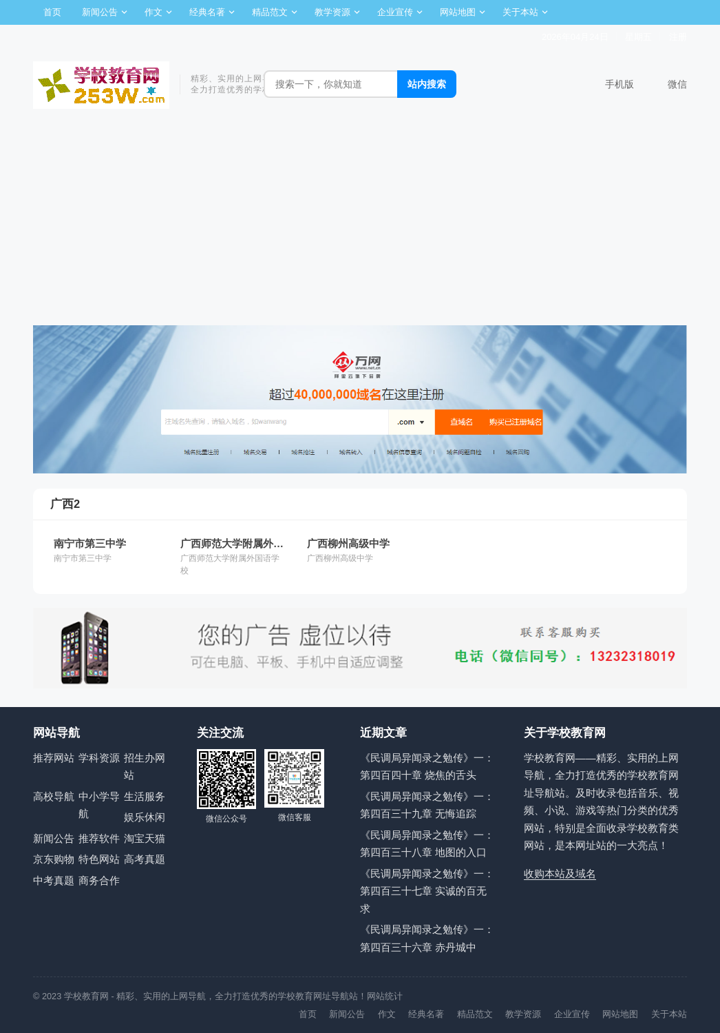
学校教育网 (86, 996)
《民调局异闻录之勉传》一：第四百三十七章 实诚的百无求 (427, 891)
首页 (52, 12)
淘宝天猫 (144, 838)
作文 (153, 12)
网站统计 (385, 996)
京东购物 (53, 859)
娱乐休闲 (144, 817)
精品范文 (270, 12)
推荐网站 (53, 758)
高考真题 (144, 859)
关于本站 (520, 12)
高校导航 (53, 796)
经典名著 (207, 12)
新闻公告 (100, 12)
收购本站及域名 (560, 873)
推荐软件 (99, 838)
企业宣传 (395, 12)
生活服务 (144, 796)
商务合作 (99, 880)
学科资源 (99, 758)
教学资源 (332, 12)
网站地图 (458, 12)
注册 (678, 37)
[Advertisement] (360, 221)
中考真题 (53, 880)
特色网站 (99, 859)
